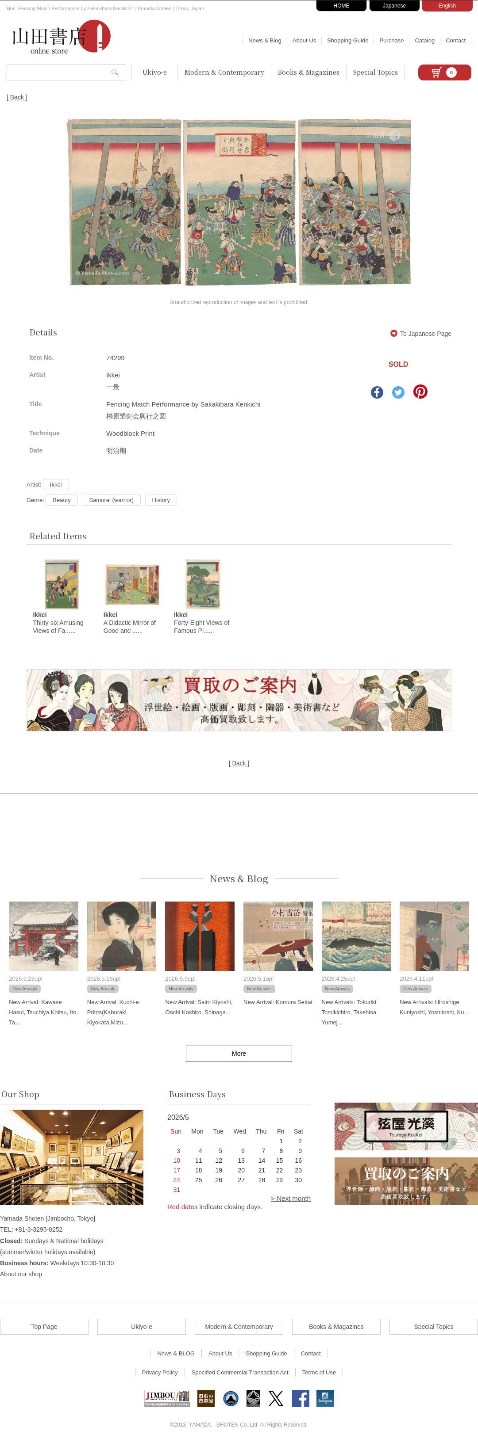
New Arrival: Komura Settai (277, 1002)
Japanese (394, 6)
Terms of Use (319, 1373)
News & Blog (264, 40)
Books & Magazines (308, 72)
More (239, 1053)
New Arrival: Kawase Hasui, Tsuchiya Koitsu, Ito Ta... (42, 1012)
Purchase (391, 40)
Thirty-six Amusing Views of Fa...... (58, 623)
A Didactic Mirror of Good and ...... (130, 623)
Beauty (61, 500)
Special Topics (375, 72)
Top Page (44, 1327)
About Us (304, 40)
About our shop (21, 1274)
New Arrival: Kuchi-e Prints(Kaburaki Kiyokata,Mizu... (113, 1012)
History (161, 500)
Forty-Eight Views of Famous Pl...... (201, 623)
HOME (342, 6)
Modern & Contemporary (224, 72)
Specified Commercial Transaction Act (240, 1373)
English (447, 6)
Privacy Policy (160, 1373)
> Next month (291, 1198)
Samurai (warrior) (111, 500)
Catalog (425, 40)
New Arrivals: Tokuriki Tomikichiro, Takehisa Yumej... (349, 1012)
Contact (456, 40)
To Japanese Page (420, 333)
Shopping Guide (347, 40)
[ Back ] (17, 97)
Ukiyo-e (155, 72)
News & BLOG (176, 1354)
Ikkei (56, 484)
